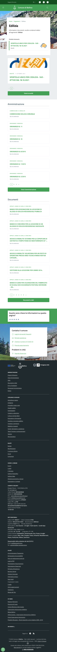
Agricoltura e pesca (13, 400)
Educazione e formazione (14, 418)
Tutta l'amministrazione (28, 189)
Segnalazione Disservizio (14, 566)
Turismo (10, 434)
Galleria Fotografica (13, 474)
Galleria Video (11, 476)
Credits (9, 584)
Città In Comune (42, 641)
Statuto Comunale (13, 574)
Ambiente (10, 403)
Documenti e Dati (12, 383)
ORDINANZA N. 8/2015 (18, 151)
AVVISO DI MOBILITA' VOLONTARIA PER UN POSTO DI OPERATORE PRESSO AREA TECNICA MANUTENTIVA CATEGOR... (28, 255)
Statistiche (11, 590)
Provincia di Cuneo (12, 604)
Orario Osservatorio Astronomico (16, 617)
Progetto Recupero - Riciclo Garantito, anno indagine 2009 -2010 (25, 620)
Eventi (9, 466)
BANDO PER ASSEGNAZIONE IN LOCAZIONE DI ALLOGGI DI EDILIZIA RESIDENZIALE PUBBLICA (26, 210)
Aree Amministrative (13, 378)
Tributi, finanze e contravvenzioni (16, 431)
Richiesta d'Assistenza (14, 569)
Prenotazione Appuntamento (15, 564)
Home (10, 21)
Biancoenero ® (18, 647)
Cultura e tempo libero (14, 416)
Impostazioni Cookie (13, 582)
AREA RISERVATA (27, 649)
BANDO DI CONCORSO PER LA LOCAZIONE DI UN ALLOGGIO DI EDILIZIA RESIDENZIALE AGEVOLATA (27, 225)
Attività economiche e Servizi (15, 479)
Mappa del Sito (12, 592)
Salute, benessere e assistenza (16, 429)
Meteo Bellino (11, 612)
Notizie (9, 446)
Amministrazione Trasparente (15, 553)
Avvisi (9, 454)
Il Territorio (10, 471)
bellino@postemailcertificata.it (19, 496)
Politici (9, 391)
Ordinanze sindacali (16, 123)
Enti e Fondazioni (12, 386)
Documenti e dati (28, 300)
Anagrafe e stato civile (14, 405)
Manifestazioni (12, 449)
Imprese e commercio (13, 424)
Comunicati (11, 456)
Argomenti (17, 21)
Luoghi (9, 468)
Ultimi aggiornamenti (13, 587)
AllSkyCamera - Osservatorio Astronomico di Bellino (22, 615)
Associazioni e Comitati (14, 481)
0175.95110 (13, 490)
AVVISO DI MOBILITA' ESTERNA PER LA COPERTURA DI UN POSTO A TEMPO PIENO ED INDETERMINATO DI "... (28, 239)
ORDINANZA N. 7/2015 (18, 164)
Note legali (11, 579)
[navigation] (3, 7)
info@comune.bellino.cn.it (18, 498)
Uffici (9, 380)
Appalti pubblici (12, 408)
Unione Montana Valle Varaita (16, 607)
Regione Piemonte (13, 602)
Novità (12, 73)
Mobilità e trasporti (13, 426)
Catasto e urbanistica (13, 413)
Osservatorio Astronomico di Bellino (17, 609)
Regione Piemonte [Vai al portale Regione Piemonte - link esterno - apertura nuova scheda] (12, 2)
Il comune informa (12, 451)
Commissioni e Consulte (17, 111)
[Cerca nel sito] (47, 8)
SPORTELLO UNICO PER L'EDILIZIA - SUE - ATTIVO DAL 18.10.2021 (25, 44)
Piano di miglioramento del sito (16, 558)
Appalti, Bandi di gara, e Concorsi (20, 206)
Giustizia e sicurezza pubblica (15, 421)
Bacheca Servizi (12, 571)
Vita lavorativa (11, 437)
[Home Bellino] (21, 8)
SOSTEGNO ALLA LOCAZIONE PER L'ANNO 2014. (26, 270)
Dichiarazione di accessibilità (15, 556)
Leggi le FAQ (11, 561)
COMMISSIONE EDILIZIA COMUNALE (22, 114)
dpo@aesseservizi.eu (16, 543)
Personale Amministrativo (15, 388)
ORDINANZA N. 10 (16, 139)
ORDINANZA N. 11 (16, 126)
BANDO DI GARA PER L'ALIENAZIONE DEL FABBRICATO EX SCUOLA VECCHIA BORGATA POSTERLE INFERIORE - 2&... (28, 284)
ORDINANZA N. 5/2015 (18, 176)
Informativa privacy (13, 577)
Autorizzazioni (11, 411)
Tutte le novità (28, 93)
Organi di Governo (12, 375)
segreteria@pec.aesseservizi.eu (18, 545)
